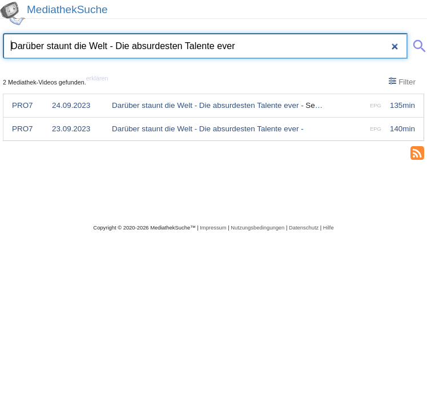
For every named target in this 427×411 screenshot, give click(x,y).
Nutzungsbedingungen (257, 227)
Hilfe (328, 227)
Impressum (213, 227)
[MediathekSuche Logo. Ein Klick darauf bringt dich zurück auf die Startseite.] (12, 13)
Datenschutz (304, 227)
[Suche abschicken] (417, 44)
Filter (402, 81)
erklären (97, 78)
